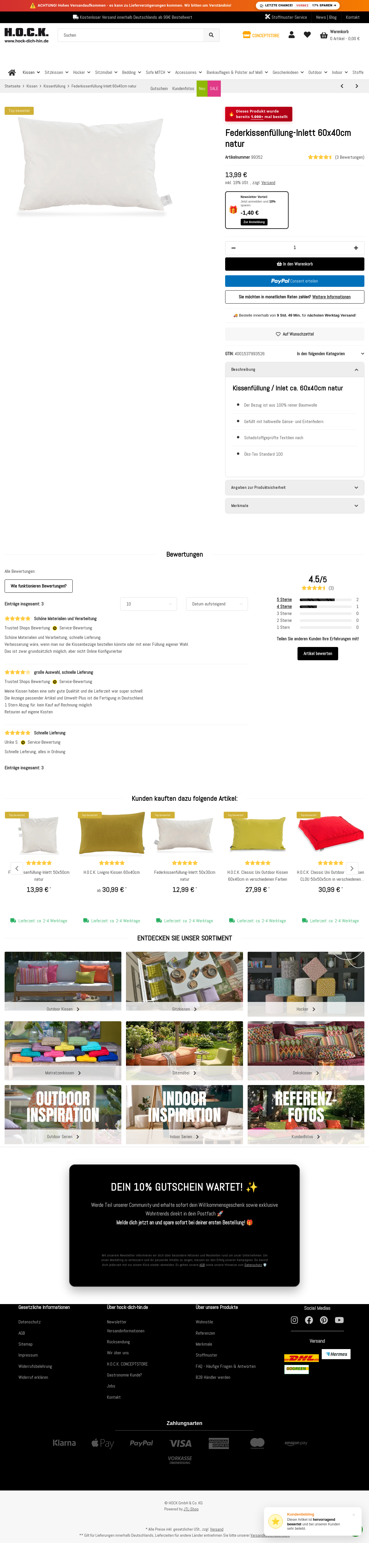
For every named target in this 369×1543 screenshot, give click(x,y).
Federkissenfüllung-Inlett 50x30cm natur (184, 878)
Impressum (28, 1355)
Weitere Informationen (331, 297)
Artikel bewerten (318, 656)
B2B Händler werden (213, 1377)
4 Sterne (284, 609)
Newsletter (117, 1322)
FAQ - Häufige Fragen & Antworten (226, 1366)
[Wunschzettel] (307, 35)
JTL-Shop (191, 1509)
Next (350, 871)
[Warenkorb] (339, 35)
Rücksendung (118, 1342)
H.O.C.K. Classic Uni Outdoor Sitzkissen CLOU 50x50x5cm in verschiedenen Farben (330, 878)
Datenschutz (253, 1265)
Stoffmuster (206, 1355)
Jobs (111, 1386)
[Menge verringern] (233, 248)
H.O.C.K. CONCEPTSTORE (127, 1364)
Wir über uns (118, 1353)
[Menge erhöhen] (356, 248)
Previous (18, 871)
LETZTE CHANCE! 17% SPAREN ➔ (297, 5)
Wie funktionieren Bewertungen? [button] (39, 589)
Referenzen (205, 1333)
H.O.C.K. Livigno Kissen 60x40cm (112, 875)
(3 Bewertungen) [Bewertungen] (336, 157)
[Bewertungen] (39, 866)
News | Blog (326, 17)
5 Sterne (284, 602)
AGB (202, 1265)
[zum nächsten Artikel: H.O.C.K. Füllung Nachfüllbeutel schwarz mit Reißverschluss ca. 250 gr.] (356, 86)
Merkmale (204, 1344)
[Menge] (294, 247)
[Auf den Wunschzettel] (294, 334)
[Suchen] (131, 35)
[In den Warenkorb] (294, 264)
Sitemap (25, 1344)
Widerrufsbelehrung (35, 1366)
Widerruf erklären (33, 1377)
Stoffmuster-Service (286, 17)
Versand (268, 182)
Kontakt (353, 17)
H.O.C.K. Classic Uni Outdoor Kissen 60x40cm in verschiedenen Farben (257, 878)
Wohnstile (204, 1322)
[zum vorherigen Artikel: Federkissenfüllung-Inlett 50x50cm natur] (341, 86)
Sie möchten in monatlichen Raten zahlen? (295, 297)
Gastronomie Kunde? (124, 1375)
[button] (261, 35)
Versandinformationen (125, 1331)
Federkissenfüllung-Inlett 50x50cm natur (38, 878)
